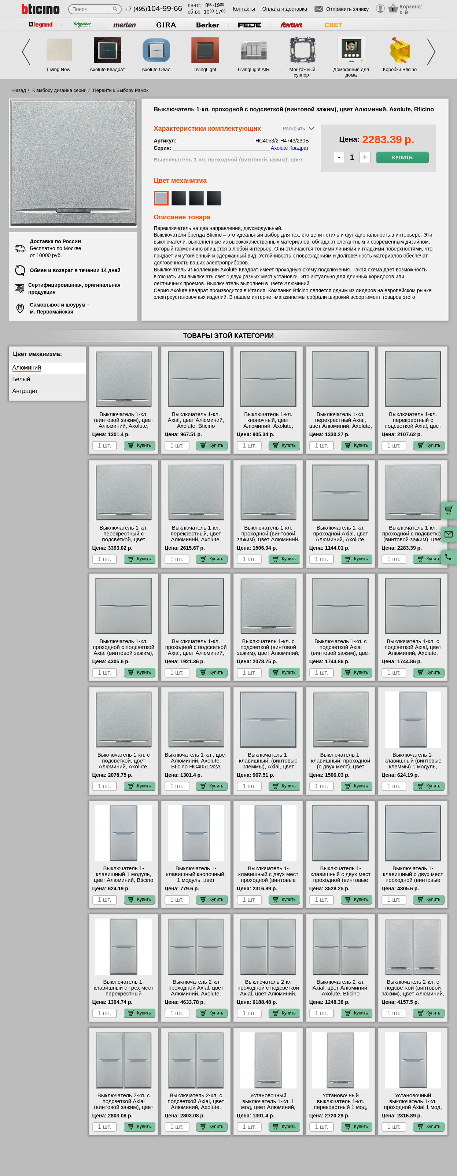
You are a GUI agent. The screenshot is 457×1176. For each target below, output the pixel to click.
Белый (21, 379)
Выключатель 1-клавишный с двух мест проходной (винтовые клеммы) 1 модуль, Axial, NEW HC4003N (268, 880)
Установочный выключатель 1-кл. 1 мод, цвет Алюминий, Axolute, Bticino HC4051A (268, 1107)
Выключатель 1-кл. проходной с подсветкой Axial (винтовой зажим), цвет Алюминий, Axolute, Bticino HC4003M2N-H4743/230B (123, 656)
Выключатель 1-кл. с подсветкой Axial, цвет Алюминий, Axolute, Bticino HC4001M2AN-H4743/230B (413, 653)
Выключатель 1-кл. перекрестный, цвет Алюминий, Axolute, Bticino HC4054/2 (196, 536)
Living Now (58, 69)
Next (431, 51)
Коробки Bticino (400, 69)
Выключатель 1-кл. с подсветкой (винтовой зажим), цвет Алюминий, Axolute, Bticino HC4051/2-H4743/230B (268, 653)
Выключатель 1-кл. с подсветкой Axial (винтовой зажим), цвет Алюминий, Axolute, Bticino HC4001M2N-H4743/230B (341, 656)
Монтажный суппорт (303, 72)
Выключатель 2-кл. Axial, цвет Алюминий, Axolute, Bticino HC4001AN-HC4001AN (340, 990)
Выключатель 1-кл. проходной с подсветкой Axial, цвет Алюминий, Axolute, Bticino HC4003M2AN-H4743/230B (196, 656)
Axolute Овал (156, 69)
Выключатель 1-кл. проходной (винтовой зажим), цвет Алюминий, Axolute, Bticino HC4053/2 (268, 539)
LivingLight (205, 69)
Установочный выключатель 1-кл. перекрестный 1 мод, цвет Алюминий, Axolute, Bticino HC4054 (340, 1107)
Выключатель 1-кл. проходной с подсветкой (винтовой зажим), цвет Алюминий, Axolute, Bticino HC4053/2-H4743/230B (413, 542)
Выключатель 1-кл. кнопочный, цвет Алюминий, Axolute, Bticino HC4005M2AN (268, 423)
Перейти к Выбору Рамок (120, 90)
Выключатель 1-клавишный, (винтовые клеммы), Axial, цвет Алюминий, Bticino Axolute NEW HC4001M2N (268, 769)
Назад (19, 90)
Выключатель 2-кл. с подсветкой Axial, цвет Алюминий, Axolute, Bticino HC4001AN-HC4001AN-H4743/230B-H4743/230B (196, 1110)
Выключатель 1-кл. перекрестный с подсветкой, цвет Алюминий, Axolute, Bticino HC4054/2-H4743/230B (123, 542)
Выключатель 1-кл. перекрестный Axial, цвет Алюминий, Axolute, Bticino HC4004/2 (340, 423)
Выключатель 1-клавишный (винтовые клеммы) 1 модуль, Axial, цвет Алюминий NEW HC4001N (413, 766)
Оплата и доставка (284, 9)
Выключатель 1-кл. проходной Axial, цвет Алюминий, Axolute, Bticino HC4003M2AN (340, 536)
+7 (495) (154, 9)
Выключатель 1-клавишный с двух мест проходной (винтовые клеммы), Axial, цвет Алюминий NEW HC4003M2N (340, 883)
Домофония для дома (351, 72)
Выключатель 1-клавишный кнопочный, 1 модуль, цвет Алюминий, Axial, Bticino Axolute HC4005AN (196, 880)
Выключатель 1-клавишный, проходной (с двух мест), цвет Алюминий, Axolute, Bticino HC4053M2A (341, 766)
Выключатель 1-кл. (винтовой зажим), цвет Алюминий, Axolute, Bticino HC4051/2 (123, 423)
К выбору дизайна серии (59, 90)
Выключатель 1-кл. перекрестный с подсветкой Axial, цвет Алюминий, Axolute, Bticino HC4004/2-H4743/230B (413, 428)
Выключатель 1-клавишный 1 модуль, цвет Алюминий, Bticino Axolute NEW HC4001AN (124, 877)
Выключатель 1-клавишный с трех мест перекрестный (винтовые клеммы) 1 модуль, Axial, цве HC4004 (123, 996)
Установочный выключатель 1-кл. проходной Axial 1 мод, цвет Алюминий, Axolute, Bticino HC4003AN (413, 1107)
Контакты (244, 9)
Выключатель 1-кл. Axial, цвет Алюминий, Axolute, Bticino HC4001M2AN (196, 423)
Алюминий (26, 367)
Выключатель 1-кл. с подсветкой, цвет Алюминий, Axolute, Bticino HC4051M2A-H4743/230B (123, 766)
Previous (26, 51)
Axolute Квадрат (107, 69)
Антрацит (25, 391)
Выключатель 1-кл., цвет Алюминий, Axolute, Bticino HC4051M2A (196, 760)
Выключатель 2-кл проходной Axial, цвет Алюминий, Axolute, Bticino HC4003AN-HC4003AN (196, 993)
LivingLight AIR (254, 69)
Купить (402, 157)
